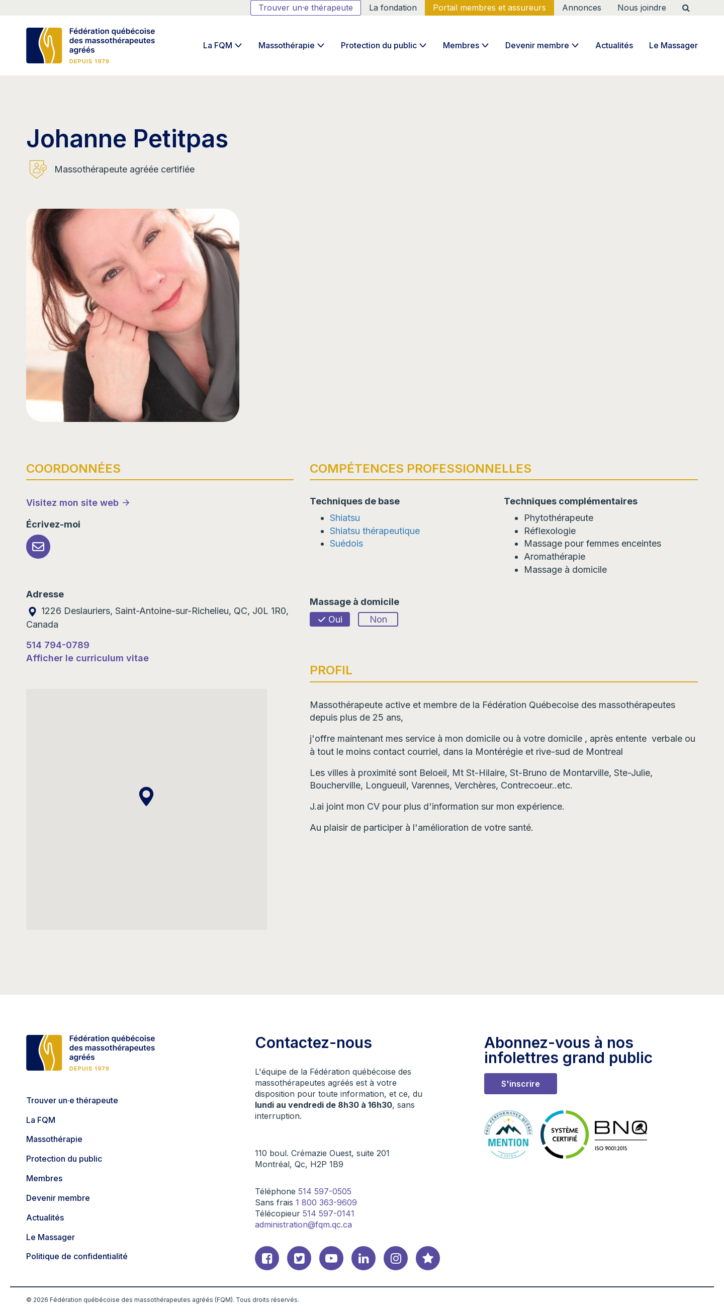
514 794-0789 (57, 645)
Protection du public (379, 45)
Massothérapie (286, 45)
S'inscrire (520, 1084)
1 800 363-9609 (326, 1202)
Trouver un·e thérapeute (305, 8)
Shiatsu (345, 517)
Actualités (614, 45)
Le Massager (673, 45)
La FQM (217, 45)
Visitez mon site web (72, 502)
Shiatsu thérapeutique (375, 531)
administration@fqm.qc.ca (303, 1224)
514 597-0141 (328, 1213)
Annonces (581, 8)
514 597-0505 (324, 1191)
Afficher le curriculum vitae (87, 658)
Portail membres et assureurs (489, 8)
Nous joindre (641, 8)
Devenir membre (537, 45)
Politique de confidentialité (77, 1256)
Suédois (346, 543)
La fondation (393, 8)
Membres (461, 45)
